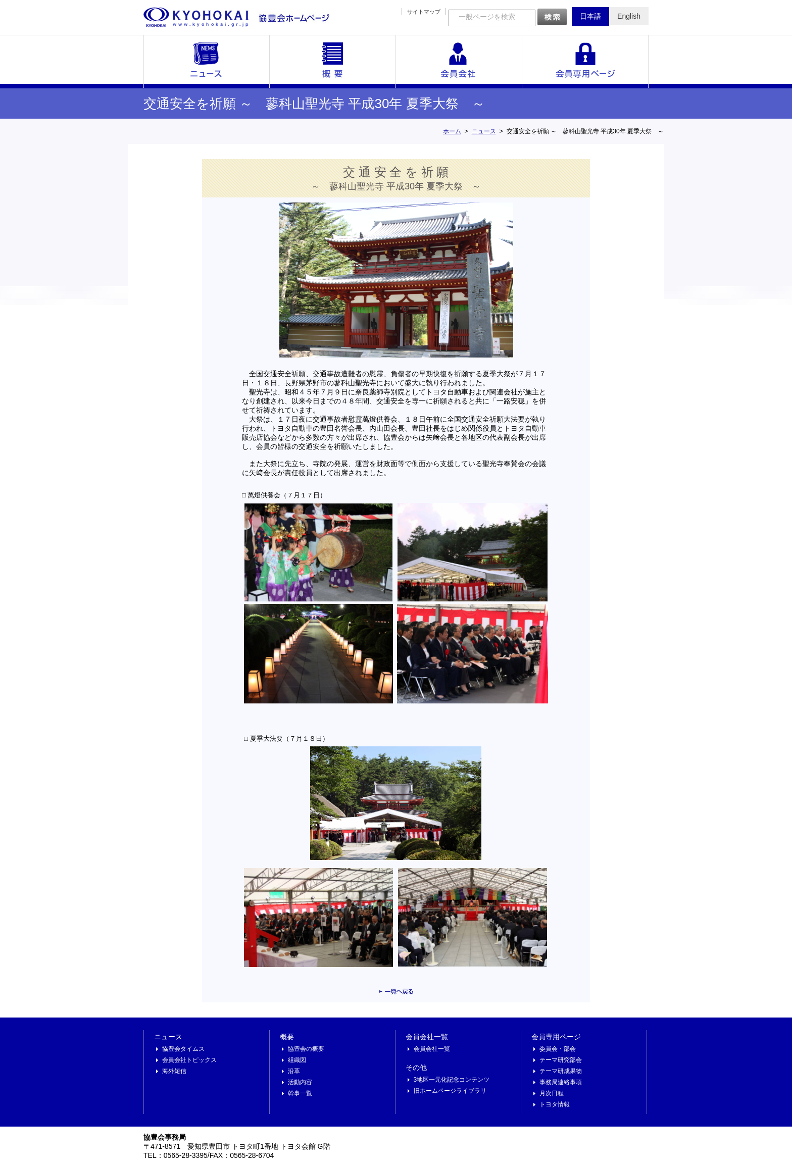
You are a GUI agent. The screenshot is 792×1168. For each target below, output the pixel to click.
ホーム (452, 131)
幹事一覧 (300, 1093)
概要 (333, 61)
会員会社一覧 (459, 61)
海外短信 (174, 1071)
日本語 (590, 16)
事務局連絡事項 (560, 1082)
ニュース (206, 61)
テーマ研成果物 (560, 1071)
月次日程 (551, 1093)
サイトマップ (423, 12)
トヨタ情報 (554, 1104)
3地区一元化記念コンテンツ (452, 1079)
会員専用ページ (585, 61)
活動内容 (300, 1082)
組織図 (297, 1059)
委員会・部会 (557, 1048)
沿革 (294, 1071)
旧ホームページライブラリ (450, 1090)
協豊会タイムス (183, 1048)
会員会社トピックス (189, 1059)
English (628, 16)
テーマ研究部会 (560, 1059)
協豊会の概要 (306, 1048)
